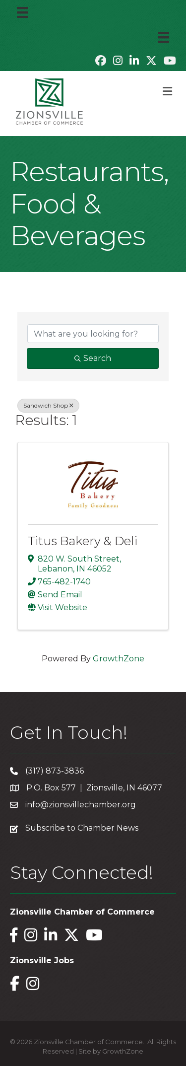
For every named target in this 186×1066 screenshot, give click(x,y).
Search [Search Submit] (92, 358)
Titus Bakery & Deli (82, 541)
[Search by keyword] (93, 333)
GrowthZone (118, 658)
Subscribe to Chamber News (81, 828)
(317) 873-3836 (54, 771)
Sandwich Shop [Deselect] (48, 405)
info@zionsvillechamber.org (80, 804)
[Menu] (22, 12)
